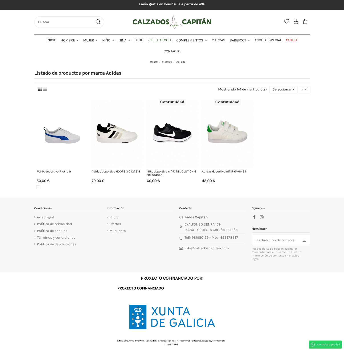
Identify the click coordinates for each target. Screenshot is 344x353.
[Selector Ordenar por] (284, 89)
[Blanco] (38, 187)
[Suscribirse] (304, 240)
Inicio (114, 217)
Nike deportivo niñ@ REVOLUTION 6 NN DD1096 (171, 173)
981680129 (200, 237)
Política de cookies (52, 231)
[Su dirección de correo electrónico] (275, 240)
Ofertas (115, 224)
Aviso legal (45, 217)
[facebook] (254, 217)
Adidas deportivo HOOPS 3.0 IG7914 (116, 171)
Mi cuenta (117, 231)
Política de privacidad (54, 224)
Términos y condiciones (56, 237)
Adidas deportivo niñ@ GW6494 (224, 171)
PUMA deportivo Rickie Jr (53, 171)
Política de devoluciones (56, 244)
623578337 (229, 237)
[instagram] (261, 217)
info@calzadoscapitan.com (207, 248)
